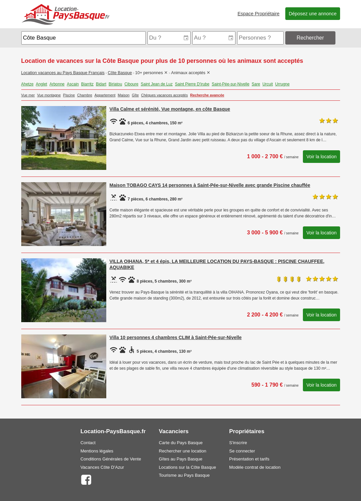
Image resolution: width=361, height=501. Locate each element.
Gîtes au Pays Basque (180, 458)
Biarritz (87, 84)
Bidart (101, 84)
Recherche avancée (207, 95)
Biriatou (115, 84)
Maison (124, 95)
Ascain (73, 84)
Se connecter (242, 450)
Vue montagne (49, 95)
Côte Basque (120, 72)
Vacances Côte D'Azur (102, 467)
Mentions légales (96, 450)
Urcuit (267, 84)
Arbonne (56, 84)
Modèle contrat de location (255, 467)
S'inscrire (238, 442)
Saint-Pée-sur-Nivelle (230, 84)
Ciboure (131, 84)
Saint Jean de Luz (157, 84)
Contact (87, 442)
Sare (256, 84)
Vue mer (28, 95)
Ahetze (27, 84)
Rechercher (310, 38)
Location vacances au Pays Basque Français (63, 72)
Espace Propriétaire (258, 13)
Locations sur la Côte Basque (187, 467)
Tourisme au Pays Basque (184, 475)
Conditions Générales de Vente (110, 458)
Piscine (69, 95)
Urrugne (282, 84)
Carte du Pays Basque (181, 442)
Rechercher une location (182, 450)
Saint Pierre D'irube (192, 84)
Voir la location (321, 156)
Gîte (135, 95)
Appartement (105, 95)
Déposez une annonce (312, 13)
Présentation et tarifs (249, 458)
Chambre (84, 95)
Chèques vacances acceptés (164, 95)
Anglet (41, 84)
